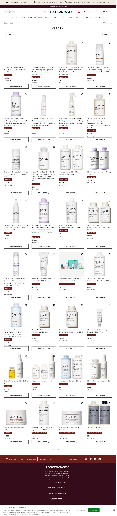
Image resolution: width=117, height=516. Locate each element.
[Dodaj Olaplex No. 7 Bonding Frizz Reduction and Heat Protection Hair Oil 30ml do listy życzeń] (26, 42)
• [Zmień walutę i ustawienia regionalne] (81, 12)
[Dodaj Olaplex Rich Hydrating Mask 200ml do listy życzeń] (26, 403)
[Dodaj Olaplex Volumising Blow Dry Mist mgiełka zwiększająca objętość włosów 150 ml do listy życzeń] (26, 200)
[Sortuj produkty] (106, 35)
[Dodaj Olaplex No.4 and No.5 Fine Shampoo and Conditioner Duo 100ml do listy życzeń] (109, 200)
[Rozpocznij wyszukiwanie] (25, 12)
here (37, 514)
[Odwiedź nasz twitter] (91, 459)
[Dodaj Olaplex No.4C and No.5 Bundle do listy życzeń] (82, 356)
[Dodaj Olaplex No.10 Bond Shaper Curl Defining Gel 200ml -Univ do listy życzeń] (54, 254)
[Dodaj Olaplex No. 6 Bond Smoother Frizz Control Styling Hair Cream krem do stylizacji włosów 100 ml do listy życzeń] (109, 42)
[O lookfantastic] (58, 499)
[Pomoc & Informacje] (57, 488)
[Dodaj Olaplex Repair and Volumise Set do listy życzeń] (109, 356)
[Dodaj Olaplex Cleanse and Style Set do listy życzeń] (54, 356)
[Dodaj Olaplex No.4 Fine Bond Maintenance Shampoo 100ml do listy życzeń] (54, 305)
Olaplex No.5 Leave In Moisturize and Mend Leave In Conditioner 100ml (16, 174)
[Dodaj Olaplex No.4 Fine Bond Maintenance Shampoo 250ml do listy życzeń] (82, 200)
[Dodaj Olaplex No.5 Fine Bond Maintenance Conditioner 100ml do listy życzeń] (82, 305)
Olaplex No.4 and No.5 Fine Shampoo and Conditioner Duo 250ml (70, 174)
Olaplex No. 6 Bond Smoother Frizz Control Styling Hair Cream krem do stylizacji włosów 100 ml (99, 70)
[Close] (114, 510)
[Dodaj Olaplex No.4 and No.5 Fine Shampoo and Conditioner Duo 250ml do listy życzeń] (82, 147)
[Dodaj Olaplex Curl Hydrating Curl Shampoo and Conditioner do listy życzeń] (109, 403)
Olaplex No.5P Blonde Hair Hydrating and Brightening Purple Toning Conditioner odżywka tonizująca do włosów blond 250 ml (43, 229)
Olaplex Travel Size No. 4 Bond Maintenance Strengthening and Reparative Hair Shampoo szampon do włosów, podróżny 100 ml (98, 123)
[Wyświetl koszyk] (107, 12)
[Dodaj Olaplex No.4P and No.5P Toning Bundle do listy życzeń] (109, 147)
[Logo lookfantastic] (61, 12)
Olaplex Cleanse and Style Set (42, 381)
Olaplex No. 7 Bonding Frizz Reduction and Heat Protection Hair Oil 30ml (15, 70)
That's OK (94, 510)
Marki (11, 23)
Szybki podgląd (16, 86)
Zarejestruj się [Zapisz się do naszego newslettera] (46, 459)
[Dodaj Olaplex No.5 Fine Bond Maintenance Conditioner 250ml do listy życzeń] (109, 254)
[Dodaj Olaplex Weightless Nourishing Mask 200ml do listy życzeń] (82, 403)
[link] (94, 12)
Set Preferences (80, 510)
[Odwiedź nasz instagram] (95, 459)
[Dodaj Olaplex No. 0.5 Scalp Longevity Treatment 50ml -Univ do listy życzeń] (109, 305)
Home (5, 23)
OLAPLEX (57, 28)
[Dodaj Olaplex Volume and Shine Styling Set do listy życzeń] (26, 356)
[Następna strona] (63, 450)
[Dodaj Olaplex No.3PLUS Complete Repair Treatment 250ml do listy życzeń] (54, 403)
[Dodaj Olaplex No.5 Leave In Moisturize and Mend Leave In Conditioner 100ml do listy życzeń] (26, 147)
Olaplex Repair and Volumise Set (99, 381)
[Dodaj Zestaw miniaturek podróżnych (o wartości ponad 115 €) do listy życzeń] (82, 254)
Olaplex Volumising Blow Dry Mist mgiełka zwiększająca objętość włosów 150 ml (16, 227)
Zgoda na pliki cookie (58, 482)
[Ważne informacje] (58, 493)
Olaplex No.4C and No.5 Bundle (70, 381)
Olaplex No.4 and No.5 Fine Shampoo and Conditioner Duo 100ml (98, 227)
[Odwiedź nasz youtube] (99, 459)
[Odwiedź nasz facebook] (86, 459)
